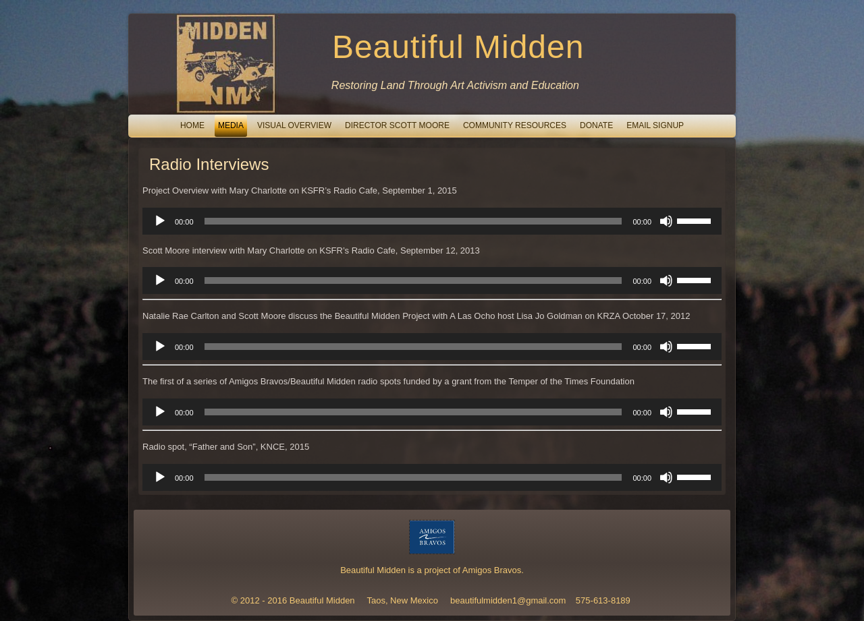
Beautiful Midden (458, 47)
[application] (432, 221)
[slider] (413, 221)
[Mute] (666, 221)
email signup (655, 125)
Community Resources (514, 125)
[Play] (160, 221)
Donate (596, 125)
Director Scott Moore (397, 125)
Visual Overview (294, 125)
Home (192, 125)
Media (231, 125)
